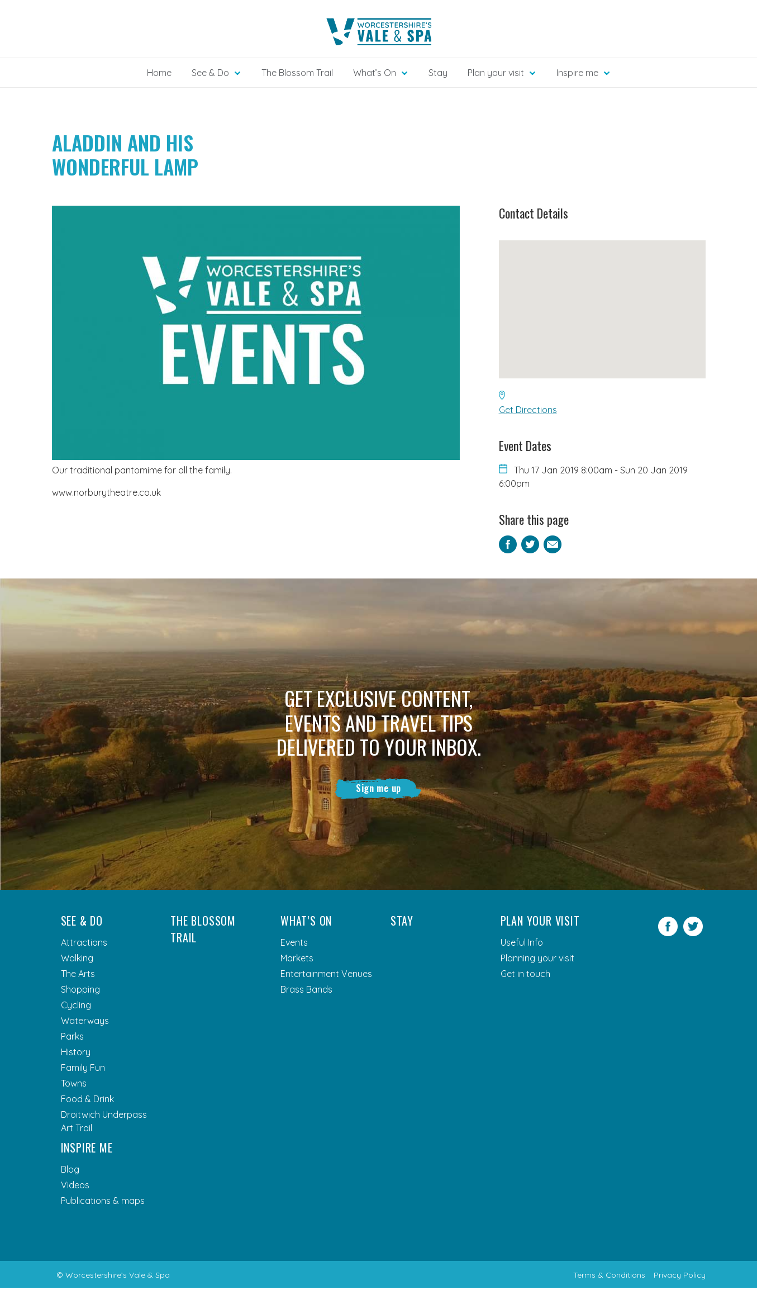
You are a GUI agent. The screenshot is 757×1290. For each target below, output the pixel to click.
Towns (74, 1085)
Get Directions (528, 409)
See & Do (82, 922)
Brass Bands (306, 991)
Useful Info (522, 944)
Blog (70, 1171)
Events (294, 944)
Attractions (84, 944)
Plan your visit (540, 922)
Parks (72, 1038)
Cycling (76, 1007)
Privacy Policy (680, 1277)
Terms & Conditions (609, 1277)
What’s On (306, 922)
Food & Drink (87, 1101)
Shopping (80, 991)
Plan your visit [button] (496, 72)
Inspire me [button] (577, 72)
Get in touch (525, 975)
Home (159, 72)
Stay (438, 72)
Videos (75, 1187)
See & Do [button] (210, 72)
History (76, 1054)
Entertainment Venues (326, 975)
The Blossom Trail (297, 72)
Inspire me (87, 1149)
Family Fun (83, 1069)
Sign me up (378, 789)
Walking (77, 960)
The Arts (78, 975)
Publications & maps (103, 1202)
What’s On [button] (374, 72)
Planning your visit (537, 960)
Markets (296, 960)
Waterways (85, 1022)
